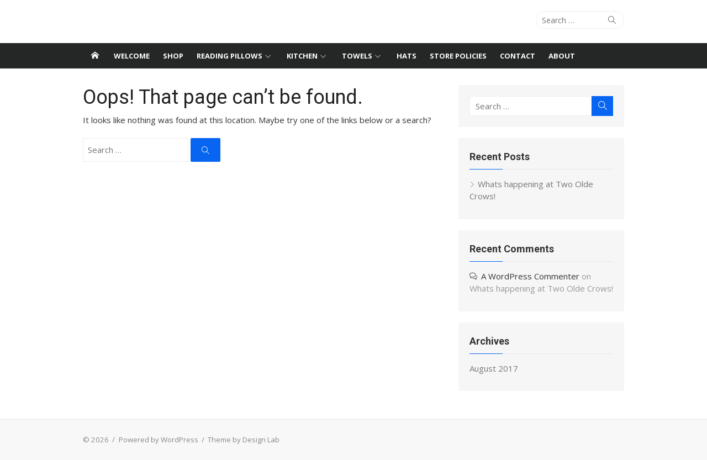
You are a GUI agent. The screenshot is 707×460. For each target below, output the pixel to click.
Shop (173, 56)
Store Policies (458, 56)
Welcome (132, 56)
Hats (406, 56)
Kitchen (302, 56)
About (561, 56)
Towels (357, 56)
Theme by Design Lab (243, 440)
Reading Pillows (229, 56)
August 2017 (493, 368)
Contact (517, 56)
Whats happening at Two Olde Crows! (541, 288)
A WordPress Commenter (530, 276)
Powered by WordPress (158, 440)
